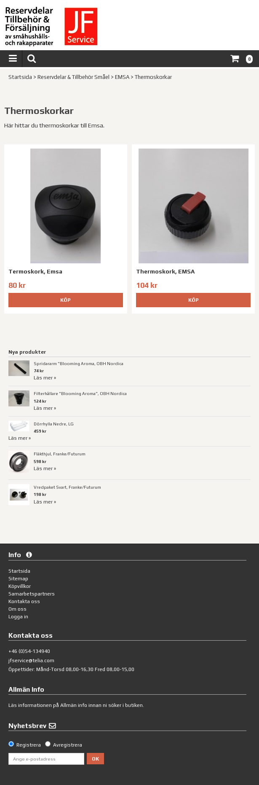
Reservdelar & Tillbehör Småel (73, 77)
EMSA (122, 77)
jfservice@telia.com (31, 660)
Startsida (20, 77)
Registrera (28, 745)
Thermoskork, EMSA (165, 271)
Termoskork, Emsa (35, 271)
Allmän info (73, 705)
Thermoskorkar (153, 77)
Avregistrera (67, 745)
